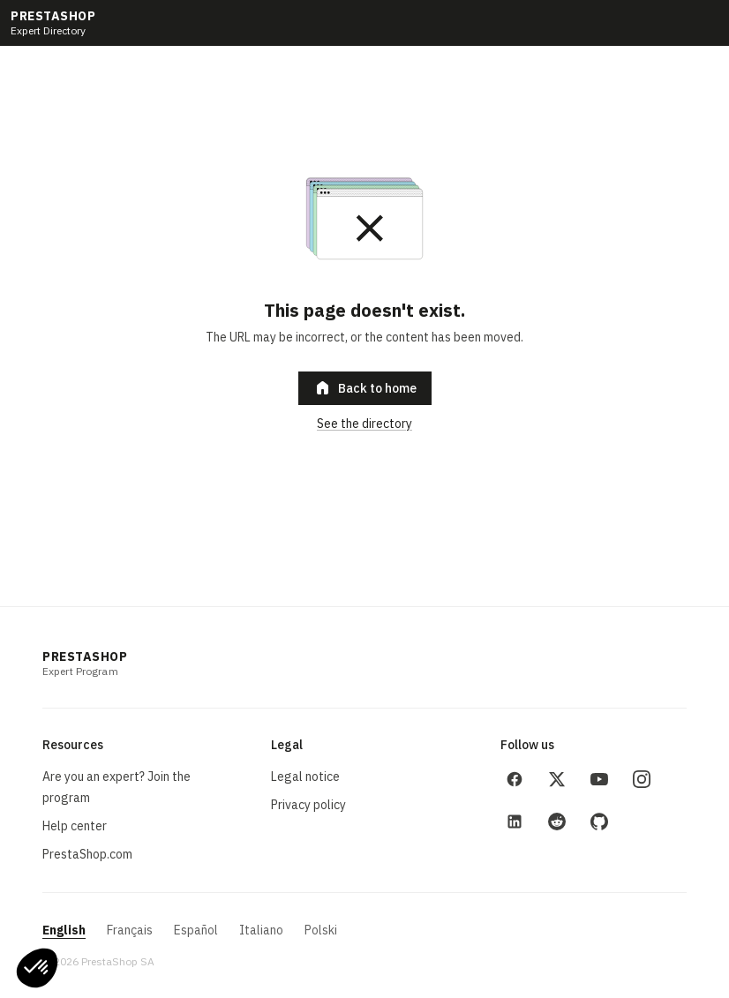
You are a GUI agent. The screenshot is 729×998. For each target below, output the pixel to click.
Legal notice (305, 776)
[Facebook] (514, 779)
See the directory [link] (364, 423)
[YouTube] (599, 779)
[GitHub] (599, 821)
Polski (320, 930)
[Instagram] (642, 779)
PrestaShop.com (87, 854)
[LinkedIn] (514, 821)
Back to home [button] (365, 388)
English (64, 930)
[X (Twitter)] (557, 779)
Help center (74, 826)
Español (196, 930)
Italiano (261, 930)
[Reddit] (557, 821)
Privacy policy (308, 805)
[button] (37, 968)
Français (130, 930)
